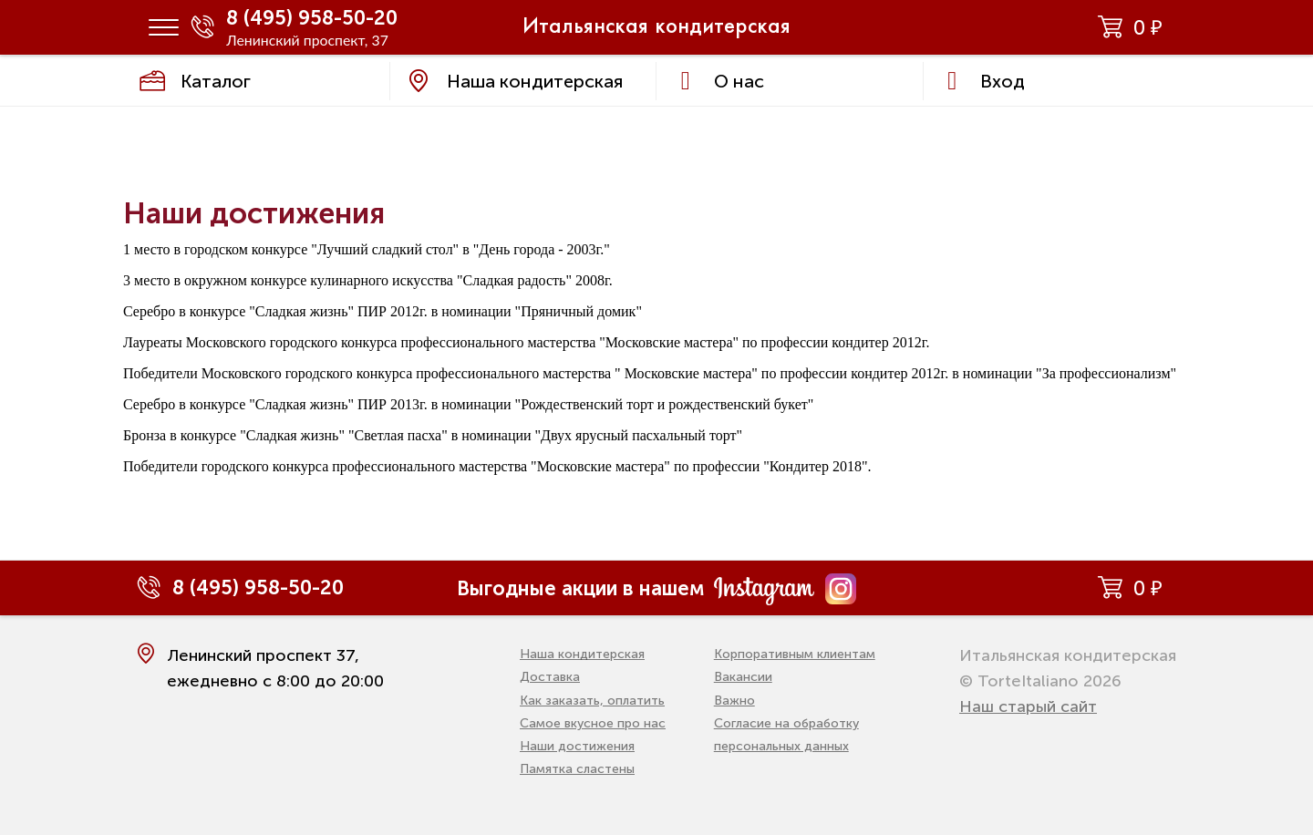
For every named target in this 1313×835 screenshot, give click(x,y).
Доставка (550, 677)
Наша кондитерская (582, 654)
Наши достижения (577, 746)
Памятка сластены (577, 769)
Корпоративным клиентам (794, 654)
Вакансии (743, 677)
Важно (734, 700)
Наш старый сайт (1028, 706)
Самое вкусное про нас (593, 723)
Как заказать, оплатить (592, 700)
